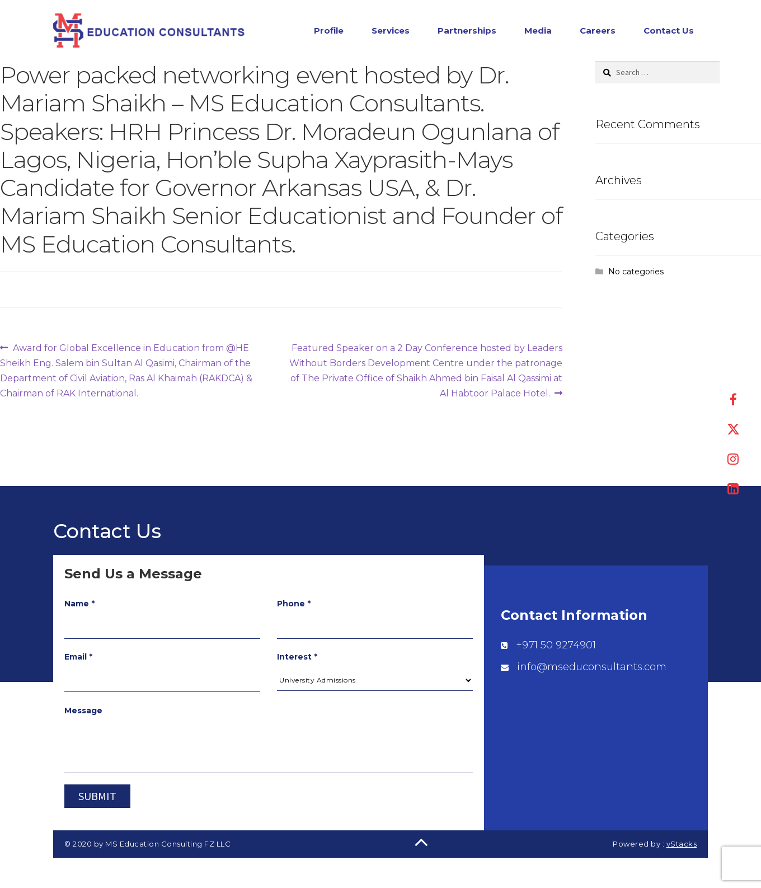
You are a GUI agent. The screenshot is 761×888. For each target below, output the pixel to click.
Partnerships (467, 31)
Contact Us (668, 31)
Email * (78, 659)
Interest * (297, 659)
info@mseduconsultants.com (591, 669)
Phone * (294, 606)
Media (538, 31)
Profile (329, 31)
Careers (598, 31)
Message (83, 713)
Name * (79, 606)
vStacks (681, 846)
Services (391, 31)
